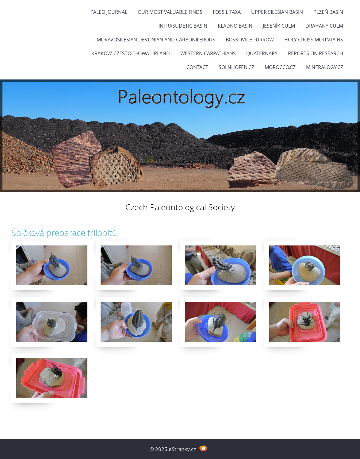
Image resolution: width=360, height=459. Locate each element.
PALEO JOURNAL (108, 12)
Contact (197, 67)
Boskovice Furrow (250, 39)
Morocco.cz (280, 67)
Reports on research (315, 53)
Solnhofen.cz (236, 67)
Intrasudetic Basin (183, 25)
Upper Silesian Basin (277, 12)
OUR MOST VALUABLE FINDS (170, 12)
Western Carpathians (208, 53)
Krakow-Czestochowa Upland (130, 53)
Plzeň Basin (328, 12)
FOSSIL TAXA (227, 12)
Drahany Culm (324, 25)
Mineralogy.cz (324, 67)
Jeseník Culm (279, 25)
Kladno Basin (235, 25)
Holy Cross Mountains (313, 39)
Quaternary (262, 53)
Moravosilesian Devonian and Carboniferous (156, 39)
